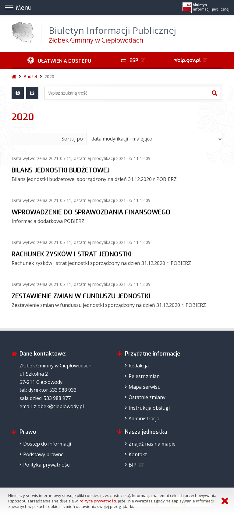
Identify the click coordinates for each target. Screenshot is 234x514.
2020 (49, 76)
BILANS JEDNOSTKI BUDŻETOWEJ (61, 170)
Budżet (30, 76)
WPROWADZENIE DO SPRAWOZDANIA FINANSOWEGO (91, 212)
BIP (132, 464)
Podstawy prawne (43, 454)
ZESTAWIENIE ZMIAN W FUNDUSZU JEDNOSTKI (81, 296)
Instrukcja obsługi (149, 408)
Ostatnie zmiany (147, 397)
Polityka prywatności (46, 464)
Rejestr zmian (144, 376)
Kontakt (138, 454)
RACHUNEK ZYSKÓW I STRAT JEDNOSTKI (72, 254)
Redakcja (139, 365)
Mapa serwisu (145, 387)
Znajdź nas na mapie (152, 443)
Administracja (144, 418)
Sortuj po (72, 138)
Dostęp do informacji (47, 443)
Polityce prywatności (97, 501)
